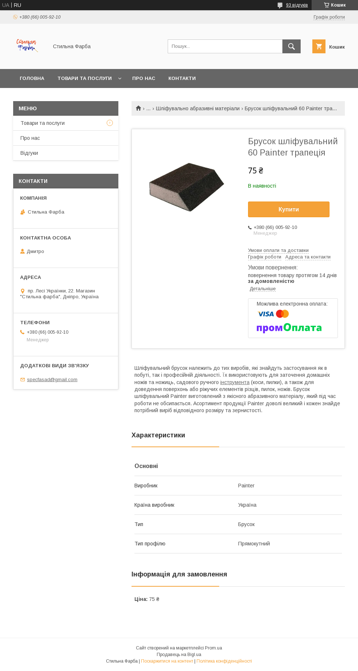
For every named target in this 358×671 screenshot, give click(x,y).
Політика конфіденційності (224, 661)
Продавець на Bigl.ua (179, 654)
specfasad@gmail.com (52, 379)
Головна (32, 78)
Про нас (143, 78)
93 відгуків (297, 5)
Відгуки (29, 153)
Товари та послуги (84, 78)
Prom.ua (213, 648)
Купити (289, 209)
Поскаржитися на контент (167, 661)
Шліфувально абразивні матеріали (198, 108)
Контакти (182, 78)
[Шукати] (291, 46)
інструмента (235, 382)
